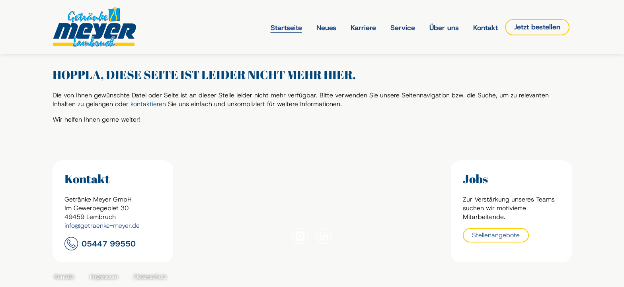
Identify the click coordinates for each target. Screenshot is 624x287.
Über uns (444, 28)
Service (402, 28)
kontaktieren (148, 104)
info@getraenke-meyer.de (102, 225)
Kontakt (485, 28)
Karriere (363, 28)
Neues (326, 28)
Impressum (104, 276)
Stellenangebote (496, 235)
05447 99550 (109, 244)
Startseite (286, 28)
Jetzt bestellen (537, 27)
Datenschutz (150, 276)
